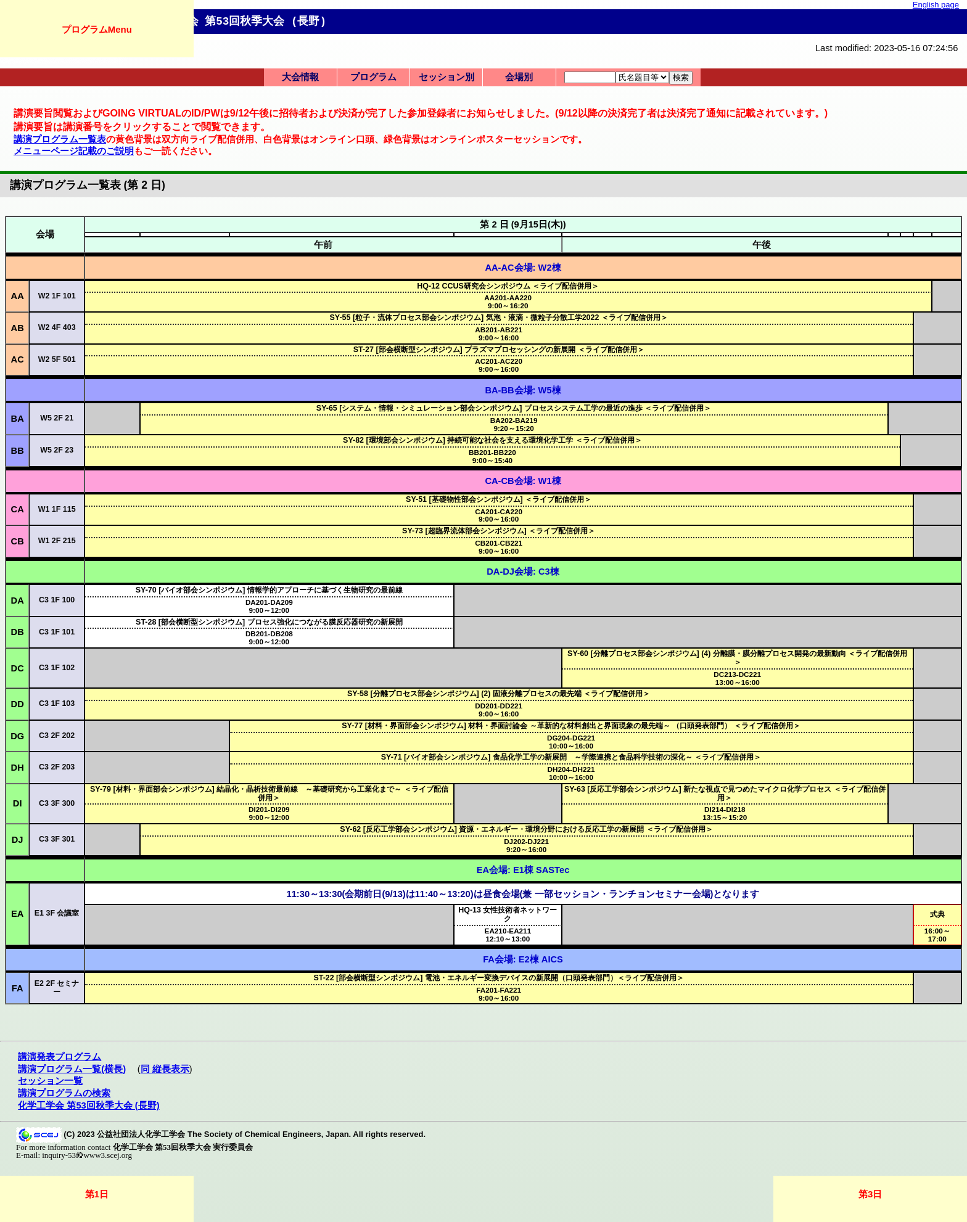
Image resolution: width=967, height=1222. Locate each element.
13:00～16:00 (737, 678)
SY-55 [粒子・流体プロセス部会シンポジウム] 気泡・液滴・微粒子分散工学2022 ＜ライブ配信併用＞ (499, 317)
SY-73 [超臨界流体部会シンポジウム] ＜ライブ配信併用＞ (498, 531)
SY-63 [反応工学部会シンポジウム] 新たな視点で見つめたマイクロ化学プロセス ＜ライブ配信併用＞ (725, 793)
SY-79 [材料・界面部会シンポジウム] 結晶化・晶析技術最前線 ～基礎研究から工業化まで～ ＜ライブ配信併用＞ (269, 793)
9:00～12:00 (269, 606)
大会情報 (300, 77)
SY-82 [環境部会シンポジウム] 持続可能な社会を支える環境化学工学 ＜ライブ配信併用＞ (492, 440)
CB (17, 541)
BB (17, 451)
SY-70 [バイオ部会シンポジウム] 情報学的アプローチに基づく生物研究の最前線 (269, 590)
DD (17, 704)
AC (17, 359)
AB (17, 328)
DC (17, 668)
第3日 (870, 1194)
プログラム (373, 77)
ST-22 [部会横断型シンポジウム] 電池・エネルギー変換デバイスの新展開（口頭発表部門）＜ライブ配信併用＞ (498, 978)
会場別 (519, 77)
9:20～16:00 (526, 845)
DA (17, 600)
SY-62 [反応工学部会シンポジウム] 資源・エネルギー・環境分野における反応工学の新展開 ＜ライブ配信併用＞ (526, 829)
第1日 (97, 1194)
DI (17, 803)
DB (17, 632)
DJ (17, 840)
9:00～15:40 (492, 456)
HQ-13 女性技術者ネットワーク (507, 914)
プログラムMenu (97, 29)
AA (17, 296)
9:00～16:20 (508, 301)
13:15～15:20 (724, 813)
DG (17, 736)
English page (936, 4)
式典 (937, 914)
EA (17, 914)
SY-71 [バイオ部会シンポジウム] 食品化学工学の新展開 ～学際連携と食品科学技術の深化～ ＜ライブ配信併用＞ (571, 757)
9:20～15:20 (514, 424)
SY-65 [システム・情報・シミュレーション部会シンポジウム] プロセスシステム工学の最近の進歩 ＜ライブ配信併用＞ (514, 408)
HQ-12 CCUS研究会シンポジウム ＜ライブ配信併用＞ (508, 286)
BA (17, 419)
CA (17, 509)
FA (17, 988)
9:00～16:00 (498, 334)
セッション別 (446, 77)
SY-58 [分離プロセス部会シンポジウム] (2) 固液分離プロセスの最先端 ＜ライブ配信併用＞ (498, 693)
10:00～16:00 (571, 742)
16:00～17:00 (937, 935)
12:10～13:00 (508, 935)
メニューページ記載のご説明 (74, 151)
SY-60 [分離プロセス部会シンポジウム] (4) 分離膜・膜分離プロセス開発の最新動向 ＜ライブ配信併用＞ (737, 657)
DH (17, 768)
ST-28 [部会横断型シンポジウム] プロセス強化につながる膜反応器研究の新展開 (269, 622)
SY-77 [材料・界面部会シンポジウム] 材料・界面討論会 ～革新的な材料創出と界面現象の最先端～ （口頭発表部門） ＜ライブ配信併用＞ (571, 725)
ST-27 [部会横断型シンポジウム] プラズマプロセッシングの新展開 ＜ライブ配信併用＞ (498, 349)
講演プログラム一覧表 (60, 139)
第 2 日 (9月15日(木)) (523, 224)
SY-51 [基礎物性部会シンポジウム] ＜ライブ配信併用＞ (498, 499)
